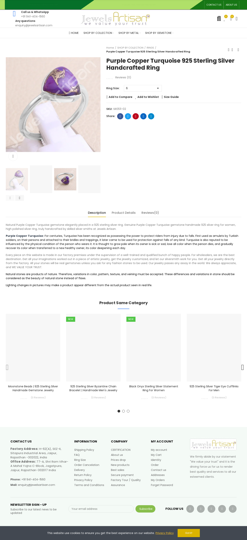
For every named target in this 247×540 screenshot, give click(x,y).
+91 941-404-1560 (33, 479)
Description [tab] (97, 213)
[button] (214, 5)
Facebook (120, 116)
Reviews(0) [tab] (150, 213)
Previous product (229, 50)
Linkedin (143, 116)
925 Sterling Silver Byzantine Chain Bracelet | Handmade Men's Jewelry (93, 388)
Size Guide (171, 97)
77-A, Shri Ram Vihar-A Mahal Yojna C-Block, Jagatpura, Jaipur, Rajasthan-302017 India (39, 466)
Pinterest (135, 116)
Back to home (233, 50)
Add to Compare (120, 97)
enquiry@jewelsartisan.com (36, 485)
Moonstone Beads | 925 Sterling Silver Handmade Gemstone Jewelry (33, 388)
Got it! (188, 533)
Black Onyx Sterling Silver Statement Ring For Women (153, 388)
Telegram (151, 116)
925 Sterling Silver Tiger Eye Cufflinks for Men (214, 388)
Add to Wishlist (148, 97)
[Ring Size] (143, 88)
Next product (238, 50)
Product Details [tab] (124, 213)
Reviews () (123, 77)
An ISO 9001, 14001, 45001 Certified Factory (140, 4)
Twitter (128, 116)
